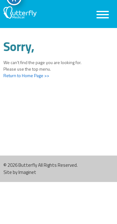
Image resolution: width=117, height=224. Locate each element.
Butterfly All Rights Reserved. (48, 165)
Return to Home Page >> (26, 75)
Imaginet (27, 172)
